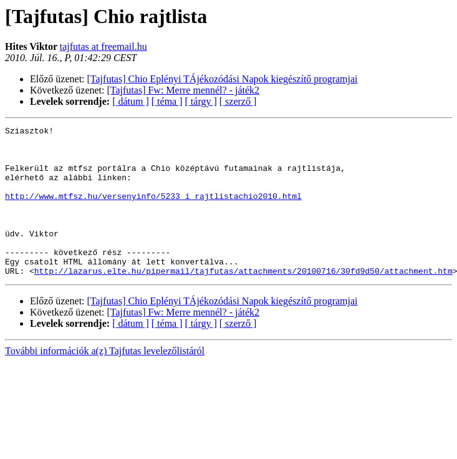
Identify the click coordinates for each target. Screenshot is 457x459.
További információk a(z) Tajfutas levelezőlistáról (104, 380)
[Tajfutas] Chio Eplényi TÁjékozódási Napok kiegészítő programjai (222, 79)
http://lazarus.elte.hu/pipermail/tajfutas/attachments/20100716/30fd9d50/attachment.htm (243, 300)
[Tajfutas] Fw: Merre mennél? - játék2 (183, 90)
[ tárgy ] (201, 101)
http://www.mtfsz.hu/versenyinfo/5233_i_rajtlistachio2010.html (153, 210)
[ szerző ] (238, 101)
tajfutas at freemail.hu (103, 46)
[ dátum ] (130, 101)
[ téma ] (167, 101)
